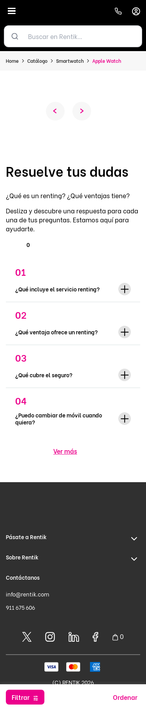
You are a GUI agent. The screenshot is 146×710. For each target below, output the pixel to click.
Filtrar (21, 696)
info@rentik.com (27, 594)
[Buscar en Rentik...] (83, 36)
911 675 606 (20, 607)
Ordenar (125, 696)
